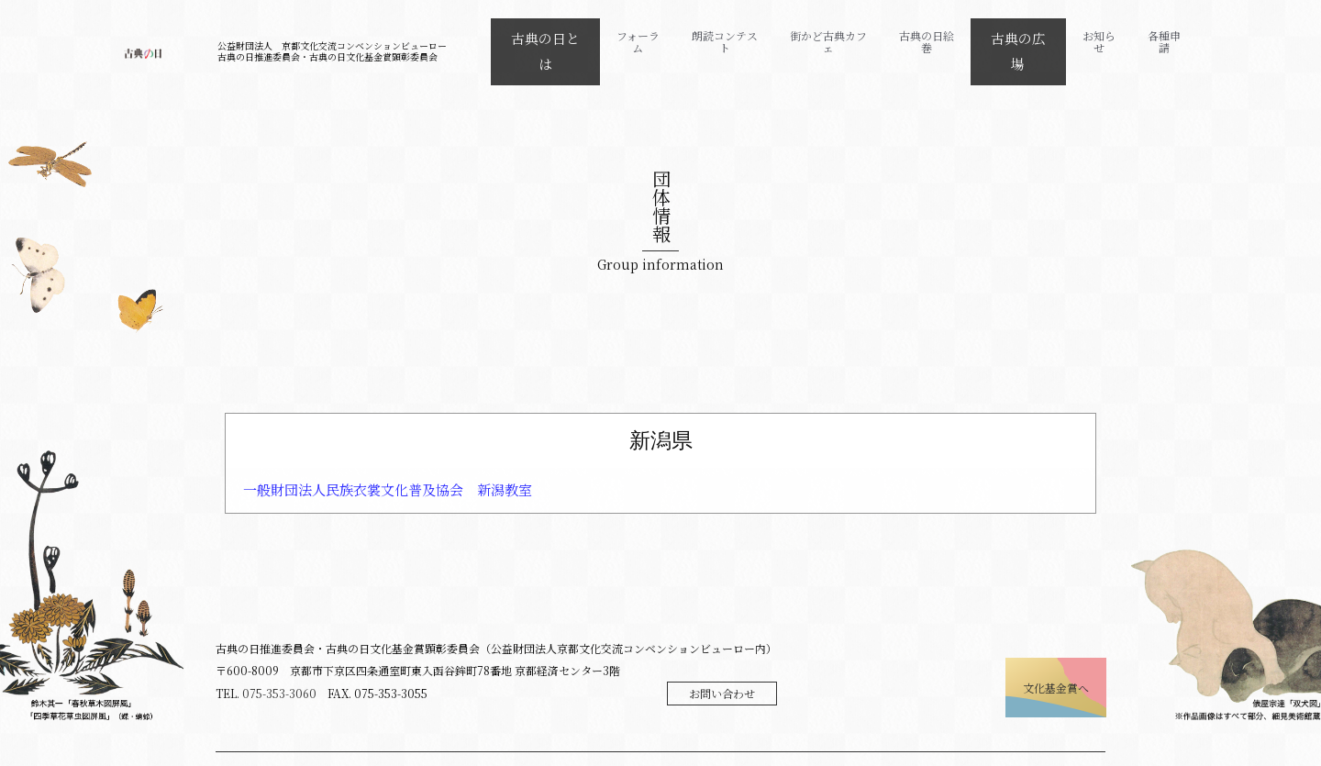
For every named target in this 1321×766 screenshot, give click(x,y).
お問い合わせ (722, 670)
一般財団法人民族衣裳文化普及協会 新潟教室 (387, 466)
